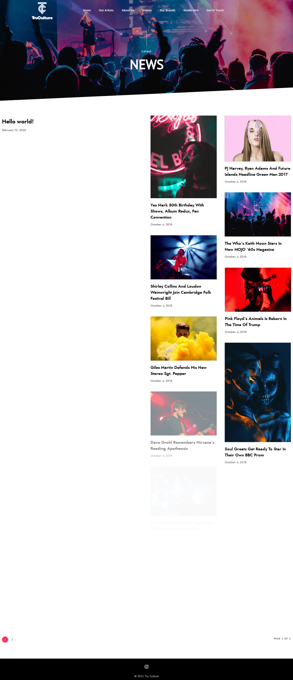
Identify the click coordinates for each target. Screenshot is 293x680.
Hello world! (18, 122)
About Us (128, 10)
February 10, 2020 (14, 130)
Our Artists (106, 10)
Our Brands (167, 10)
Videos (147, 10)
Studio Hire (191, 10)
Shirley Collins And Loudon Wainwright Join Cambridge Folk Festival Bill (178, 292)
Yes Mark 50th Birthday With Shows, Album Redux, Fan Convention (177, 211)
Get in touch (215, 10)
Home (87, 10)
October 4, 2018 (161, 224)
